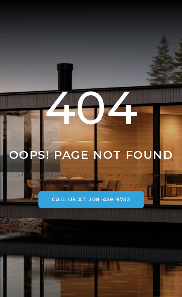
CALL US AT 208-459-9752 (91, 199)
